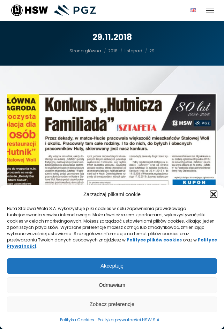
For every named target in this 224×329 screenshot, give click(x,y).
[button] (213, 194)
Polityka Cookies (77, 320)
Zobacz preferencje (112, 304)
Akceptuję (112, 266)
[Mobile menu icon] (210, 10)
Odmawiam (112, 285)
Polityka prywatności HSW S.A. (129, 320)
